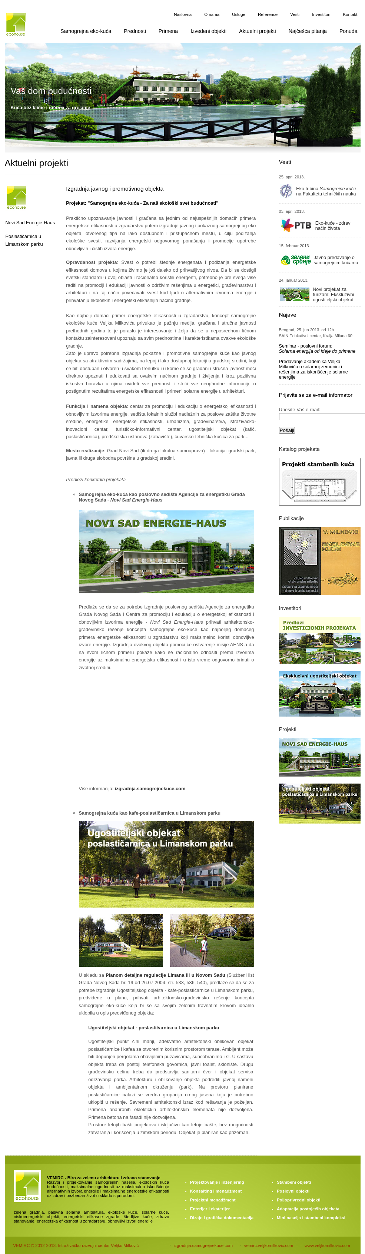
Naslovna (183, 14)
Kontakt (350, 14)
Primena (168, 31)
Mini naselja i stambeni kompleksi (311, 1218)
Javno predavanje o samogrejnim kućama (335, 260)
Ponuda (348, 31)
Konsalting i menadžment (216, 1191)
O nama (211, 14)
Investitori (321, 14)
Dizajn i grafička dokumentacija (222, 1218)
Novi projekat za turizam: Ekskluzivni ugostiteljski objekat (333, 294)
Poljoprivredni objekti (299, 1200)
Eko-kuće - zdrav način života (333, 226)
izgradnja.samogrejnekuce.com (150, 788)
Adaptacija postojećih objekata (308, 1209)
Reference (268, 14)
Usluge (238, 14)
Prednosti (135, 31)
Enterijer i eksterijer (210, 1209)
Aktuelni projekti (257, 31)
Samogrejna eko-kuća (85, 31)
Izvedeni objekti (208, 31)
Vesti (294, 14)
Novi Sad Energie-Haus (30, 222)
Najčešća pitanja (308, 31)
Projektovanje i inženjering (217, 1182)
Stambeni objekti (294, 1182)
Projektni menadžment (213, 1200)
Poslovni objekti (293, 1191)
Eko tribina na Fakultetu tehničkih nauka (326, 191)
